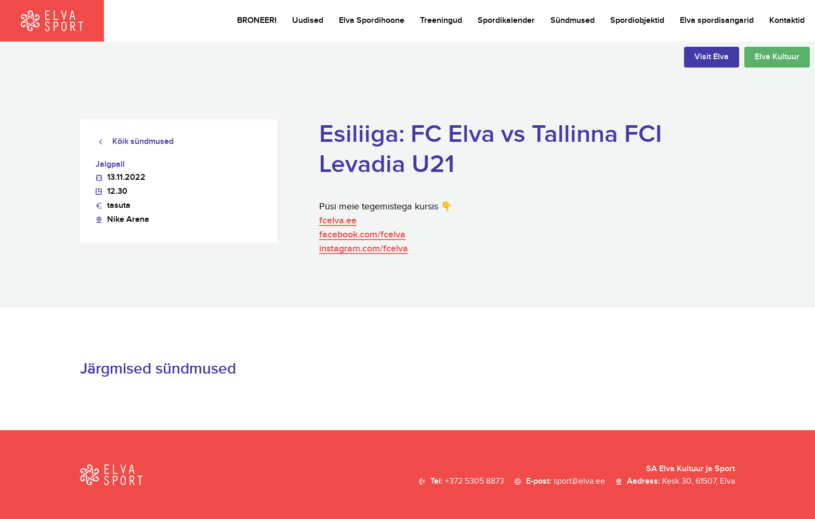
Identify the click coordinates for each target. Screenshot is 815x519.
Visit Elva (711, 57)
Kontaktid (787, 20)
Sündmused (572, 20)
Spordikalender (506, 20)
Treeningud (441, 20)
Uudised (307, 20)
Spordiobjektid (637, 20)
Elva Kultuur (777, 57)
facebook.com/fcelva (362, 234)
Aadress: (681, 481)
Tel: (467, 481)
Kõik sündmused (143, 142)
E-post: (565, 481)
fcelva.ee (338, 220)
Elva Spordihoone (371, 20)
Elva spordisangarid (717, 20)
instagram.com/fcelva (363, 248)
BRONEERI (257, 20)
